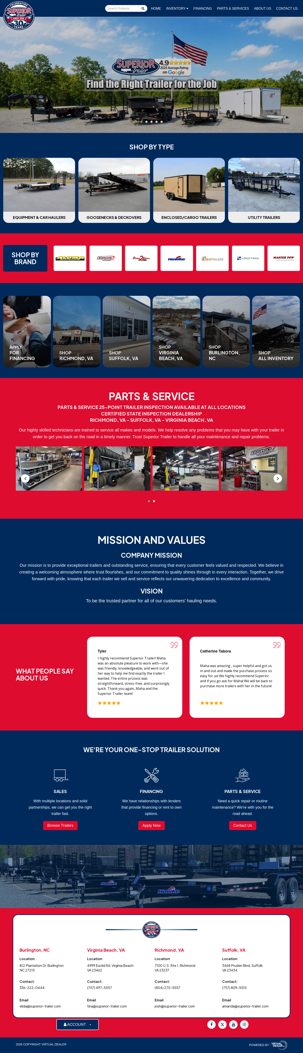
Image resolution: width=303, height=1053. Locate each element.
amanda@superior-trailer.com (245, 1006)
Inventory (177, 9)
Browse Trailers (60, 825)
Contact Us (287, 9)
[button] (141, 122)
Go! (143, 9)
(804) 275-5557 (167, 987)
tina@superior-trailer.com (107, 1006)
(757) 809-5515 (234, 987)
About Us (262, 9)
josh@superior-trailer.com (175, 1006)
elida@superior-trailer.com (40, 1006)
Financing (202, 9)
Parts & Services (233, 9)
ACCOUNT (77, 1024)
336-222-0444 (32, 987)
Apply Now (151, 825)
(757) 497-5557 (99, 987)
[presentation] (25, 478)
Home (156, 9)
